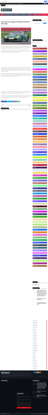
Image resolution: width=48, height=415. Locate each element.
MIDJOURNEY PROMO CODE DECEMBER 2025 (41, 299)
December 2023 (40, 345)
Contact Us (38, 413)
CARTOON (35, 84)
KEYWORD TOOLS (36, 157)
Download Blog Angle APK (20, 3)
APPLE (35, 64)
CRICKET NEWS (36, 92)
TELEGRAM (35, 211)
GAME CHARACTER (36, 115)
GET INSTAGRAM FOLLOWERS (38, 126)
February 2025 (40, 332)
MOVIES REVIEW (36, 180)
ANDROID (35, 58)
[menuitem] (2, 14)
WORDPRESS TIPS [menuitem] (17, 14)
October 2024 (40, 337)
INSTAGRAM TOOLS (37, 149)
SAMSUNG (35, 190)
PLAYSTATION (36, 185)
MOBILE (35, 167)
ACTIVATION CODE (37, 48)
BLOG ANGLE (36, 42)
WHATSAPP (35, 232)
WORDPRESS (36, 247)
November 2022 (40, 366)
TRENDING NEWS (5, 19)
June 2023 (40, 355)
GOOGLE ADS (36, 131)
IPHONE (35, 154)
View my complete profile (36, 285)
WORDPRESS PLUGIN (37, 255)
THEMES (35, 214)
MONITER (35, 177)
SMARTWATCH (36, 201)
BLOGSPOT (35, 82)
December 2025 (40, 320)
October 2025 (40, 324)
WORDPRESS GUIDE (37, 250)
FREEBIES (35, 113)
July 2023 (40, 353)
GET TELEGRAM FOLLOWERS (38, 128)
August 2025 (40, 327)
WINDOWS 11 (36, 237)
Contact (7, 3)
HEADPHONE (36, 141)
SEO (34, 193)
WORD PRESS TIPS (36, 245)
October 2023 (40, 348)
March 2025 (40, 330)
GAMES (35, 123)
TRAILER (35, 219)
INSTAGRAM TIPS (36, 146)
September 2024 (40, 338)
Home (2, 3)
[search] (22, 1)
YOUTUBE (35, 265)
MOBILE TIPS (36, 172)
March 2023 (40, 360)
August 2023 (40, 352)
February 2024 (40, 342)
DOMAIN (35, 100)
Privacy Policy (11, 3)
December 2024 (40, 335)
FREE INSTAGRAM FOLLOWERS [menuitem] (8, 14)
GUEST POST (36, 139)
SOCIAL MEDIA (36, 203)
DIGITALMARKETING (37, 97)
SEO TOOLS (36, 198)
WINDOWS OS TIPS (37, 242)
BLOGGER (35, 74)
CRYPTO (35, 95)
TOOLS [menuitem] (39, 14)
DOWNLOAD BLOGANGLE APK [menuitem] (6, 16)
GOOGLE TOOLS (36, 136)
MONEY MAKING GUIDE (37, 175)
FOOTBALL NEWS (36, 110)
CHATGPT (35, 87)
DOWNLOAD (36, 102)
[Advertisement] (16, 60)
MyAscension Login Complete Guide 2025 (41, 391)
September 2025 (40, 325)
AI (34, 56)
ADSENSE (35, 51)
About (4, 3)
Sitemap (15, 3)
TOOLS (35, 216)
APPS (35, 66)
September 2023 (40, 350)
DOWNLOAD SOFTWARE (37, 105)
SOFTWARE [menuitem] (35, 14)
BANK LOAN (36, 71)
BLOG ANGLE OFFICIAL (5, 25)
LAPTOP (35, 159)
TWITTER (35, 224)
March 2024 (40, 340)
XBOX (35, 263)
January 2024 (40, 343)
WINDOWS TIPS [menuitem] (29, 14)
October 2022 (40, 368)
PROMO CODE (36, 188)
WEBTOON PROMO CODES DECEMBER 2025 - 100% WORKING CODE (42, 303)
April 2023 (40, 358)
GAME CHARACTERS (37, 118)
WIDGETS (35, 234)
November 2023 (40, 347)
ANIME (35, 61)
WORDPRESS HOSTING (37, 252)
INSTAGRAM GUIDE (37, 144)
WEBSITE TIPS (36, 229)
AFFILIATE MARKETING (37, 53)
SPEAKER (35, 206)
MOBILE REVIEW (36, 170)
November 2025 (40, 322)
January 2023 (40, 363)
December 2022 (40, 365)
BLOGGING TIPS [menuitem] (23, 14)
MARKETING (36, 162)
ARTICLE (35, 69)
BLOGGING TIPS (36, 79)
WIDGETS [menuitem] (43, 14)
